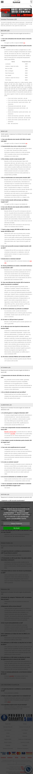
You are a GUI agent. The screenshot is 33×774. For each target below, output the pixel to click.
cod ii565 (12, 433)
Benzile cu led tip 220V (10, 431)
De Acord (16, 528)
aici (24, 42)
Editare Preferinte (16, 523)
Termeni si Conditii (22, 513)
